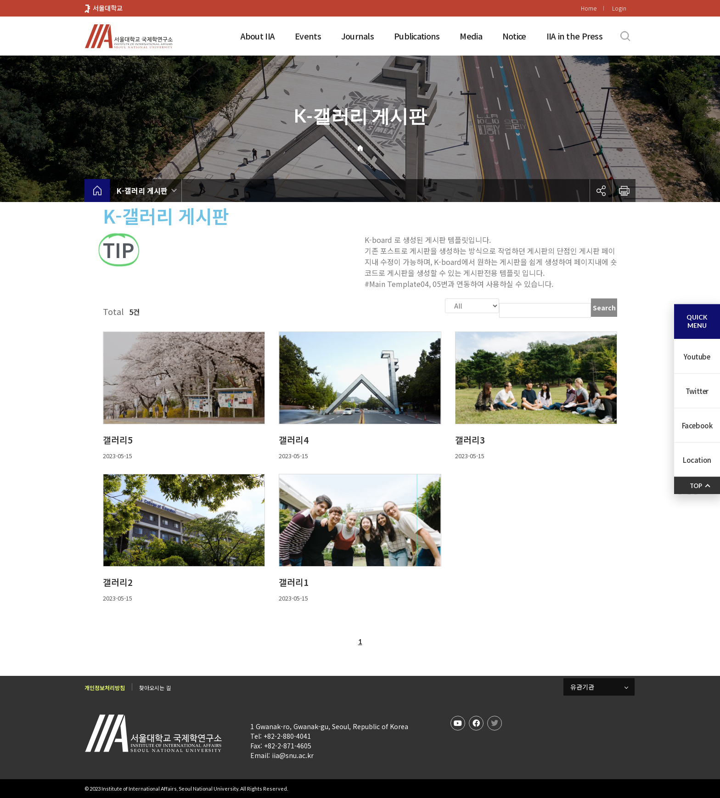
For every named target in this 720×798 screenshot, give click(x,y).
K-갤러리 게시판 (142, 190)
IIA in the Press (574, 36)
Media (471, 36)
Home (588, 8)
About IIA (258, 36)
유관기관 (582, 686)
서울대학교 (108, 7)
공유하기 (601, 190)
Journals (357, 36)
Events (308, 36)
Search (604, 307)
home (97, 190)
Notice (514, 36)
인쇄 (624, 190)
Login (619, 8)
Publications (416, 36)
